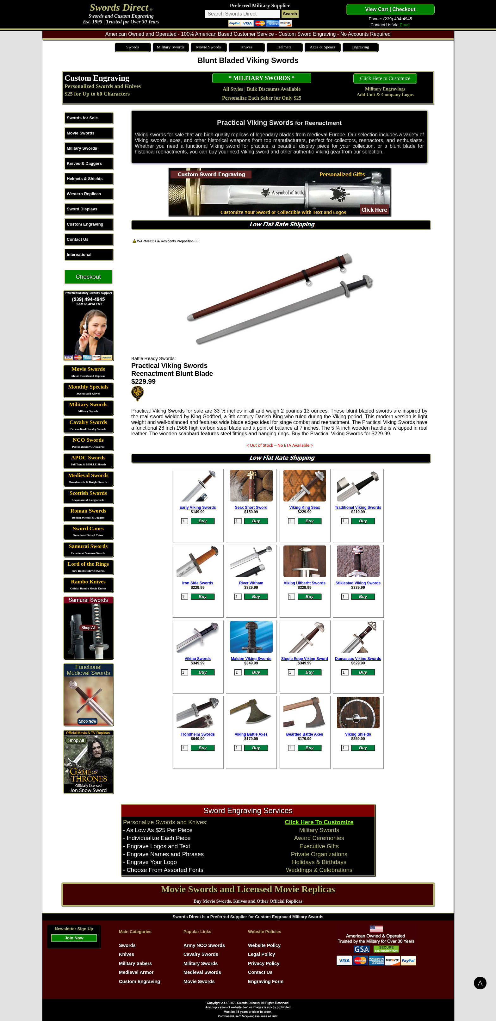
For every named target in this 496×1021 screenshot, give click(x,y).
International (79, 254)
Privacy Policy (263, 963)
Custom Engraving (97, 77)
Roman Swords (88, 511)
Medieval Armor (136, 972)
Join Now (74, 938)
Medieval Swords (88, 475)
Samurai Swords (88, 546)
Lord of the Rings (88, 564)
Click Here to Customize (385, 78)
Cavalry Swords (88, 422)
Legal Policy (261, 954)
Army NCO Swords (204, 945)
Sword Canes (88, 529)
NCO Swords (88, 440)
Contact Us (78, 239)
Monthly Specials (88, 387)
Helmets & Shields (84, 178)
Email (405, 24)
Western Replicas (84, 193)
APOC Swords (88, 458)
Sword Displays (82, 209)
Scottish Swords (88, 493)
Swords (132, 47)
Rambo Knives (88, 582)
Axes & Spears (322, 47)
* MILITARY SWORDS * (261, 78)
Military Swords (170, 47)
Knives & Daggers (84, 163)
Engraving (360, 47)
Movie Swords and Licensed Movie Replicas (248, 889)
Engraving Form (265, 981)
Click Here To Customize (319, 822)
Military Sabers (135, 963)
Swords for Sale (82, 117)
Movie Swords (208, 47)
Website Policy (264, 945)
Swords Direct (119, 7)
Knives (246, 47)
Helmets (284, 47)
